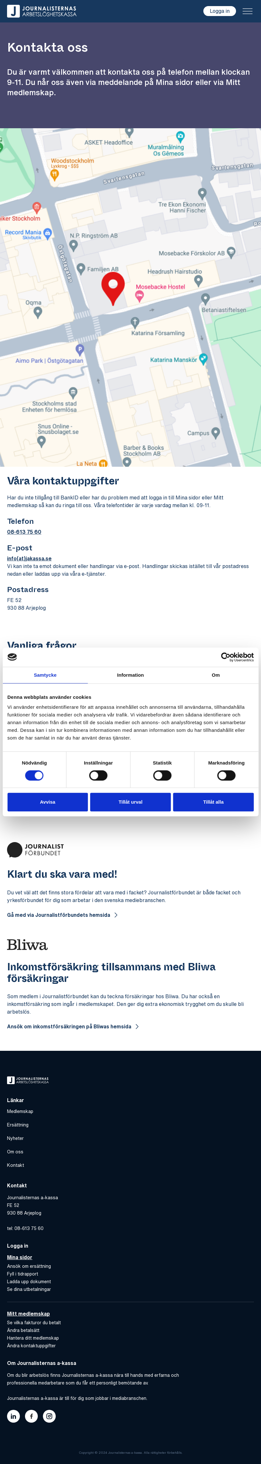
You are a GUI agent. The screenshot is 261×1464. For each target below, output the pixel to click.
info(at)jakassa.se (29, 558)
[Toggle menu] (247, 11)
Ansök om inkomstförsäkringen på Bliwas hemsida (70, 1026)
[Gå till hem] (42, 11)
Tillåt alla (213, 802)
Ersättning (18, 1125)
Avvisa (47, 802)
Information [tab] (130, 675)
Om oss (15, 1152)
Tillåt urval (130, 802)
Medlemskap (20, 1111)
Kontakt (15, 1165)
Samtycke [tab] (45, 675)
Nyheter (15, 1138)
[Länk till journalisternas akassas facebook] (31, 1416)
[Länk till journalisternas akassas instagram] (49, 1416)
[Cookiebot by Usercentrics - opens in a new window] (226, 657)
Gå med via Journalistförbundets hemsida (59, 914)
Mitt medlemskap (28, 1313)
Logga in (220, 10)
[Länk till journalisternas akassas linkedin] (13, 1416)
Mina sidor (19, 1257)
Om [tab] (216, 675)
